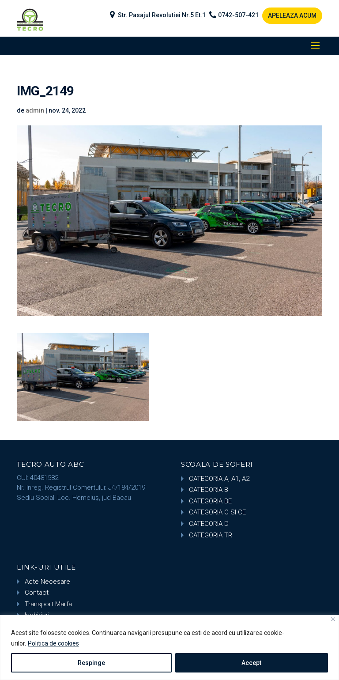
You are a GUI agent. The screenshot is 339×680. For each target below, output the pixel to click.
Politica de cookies (53, 643)
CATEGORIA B (208, 490)
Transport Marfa (48, 604)
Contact (37, 593)
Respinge (91, 662)
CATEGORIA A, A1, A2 (219, 479)
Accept (251, 662)
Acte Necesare (47, 582)
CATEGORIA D (209, 524)
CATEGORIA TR (210, 535)
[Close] (333, 619)
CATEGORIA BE (210, 501)
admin (35, 110)
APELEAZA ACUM (292, 15)
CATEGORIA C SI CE (217, 512)
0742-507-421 (238, 15)
